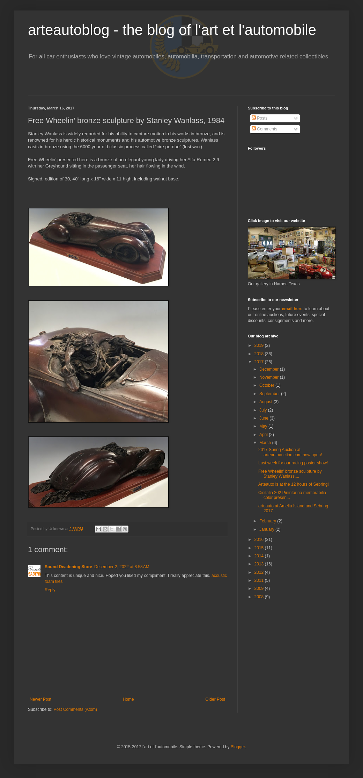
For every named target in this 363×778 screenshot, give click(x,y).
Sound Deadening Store (68, 566)
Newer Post (40, 699)
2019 (259, 345)
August (266, 401)
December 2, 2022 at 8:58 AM (121, 566)
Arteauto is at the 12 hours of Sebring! (293, 484)
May (263, 426)
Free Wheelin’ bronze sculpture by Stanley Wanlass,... (290, 474)
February (268, 521)
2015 (259, 547)
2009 (259, 588)
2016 (259, 539)
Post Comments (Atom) (75, 709)
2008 (259, 596)
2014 (259, 556)
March (265, 442)
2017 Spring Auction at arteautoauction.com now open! (290, 452)
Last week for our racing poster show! (293, 463)
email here (292, 308)
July (263, 410)
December (269, 369)
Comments (264, 129)
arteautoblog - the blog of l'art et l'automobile (172, 30)
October (267, 385)
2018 (259, 353)
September (270, 393)
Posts (259, 118)
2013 (259, 564)
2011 (259, 580)
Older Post (215, 699)
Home (128, 699)
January (267, 529)
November (269, 377)
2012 (259, 572)
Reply (50, 589)
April (264, 434)
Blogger (238, 746)
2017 (259, 361)
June (264, 418)
